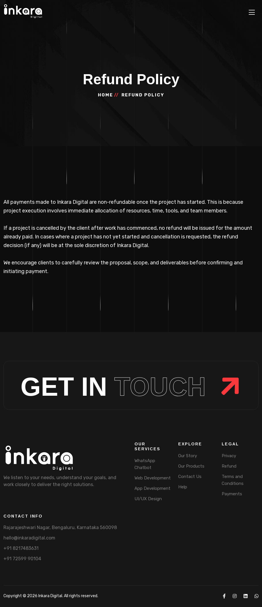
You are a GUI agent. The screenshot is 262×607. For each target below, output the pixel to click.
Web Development (152, 478)
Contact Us (190, 476)
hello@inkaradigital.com (29, 538)
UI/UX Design (148, 498)
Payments (232, 493)
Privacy (229, 455)
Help (182, 487)
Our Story (187, 455)
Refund (229, 466)
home (105, 95)
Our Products (191, 466)
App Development (152, 488)
